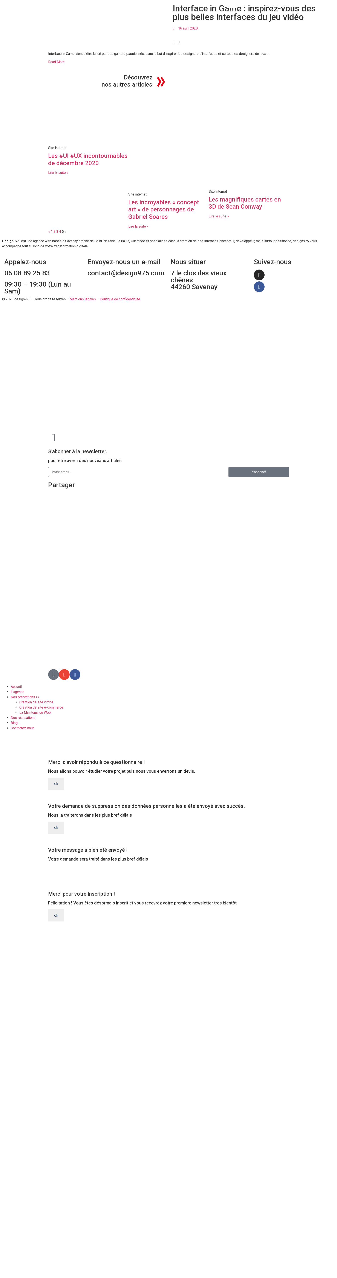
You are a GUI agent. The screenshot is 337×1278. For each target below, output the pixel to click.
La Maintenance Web (35, 712)
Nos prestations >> (25, 697)
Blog (14, 723)
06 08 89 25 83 (27, 273)
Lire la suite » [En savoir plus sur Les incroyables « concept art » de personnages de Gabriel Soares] (138, 226)
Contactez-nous (23, 728)
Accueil (16, 687)
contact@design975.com (125, 273)
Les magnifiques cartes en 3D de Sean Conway (245, 203)
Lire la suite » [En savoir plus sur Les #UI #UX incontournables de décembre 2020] (58, 173)
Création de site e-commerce (41, 707)
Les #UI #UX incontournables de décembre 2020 (88, 159)
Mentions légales (83, 299)
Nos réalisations (23, 718)
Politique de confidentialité (120, 299)
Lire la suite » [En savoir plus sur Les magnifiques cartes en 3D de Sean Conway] (219, 216)
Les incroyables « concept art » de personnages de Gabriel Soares (163, 209)
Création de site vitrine (36, 702)
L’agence (17, 692)
